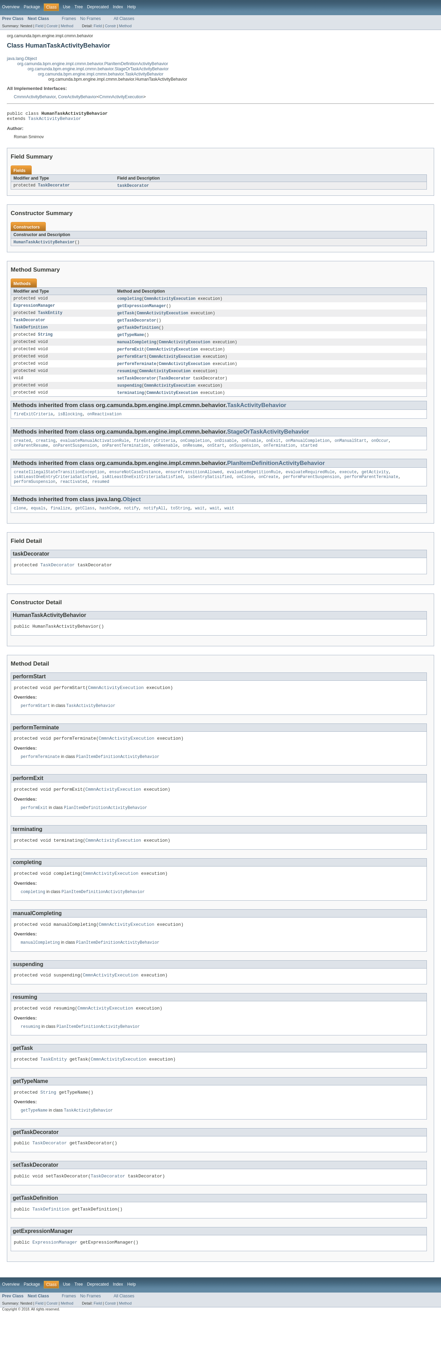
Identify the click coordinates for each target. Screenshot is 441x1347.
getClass (85, 520)
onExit (273, 449)
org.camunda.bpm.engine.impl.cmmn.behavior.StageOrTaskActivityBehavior (98, 69)
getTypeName (130, 339)
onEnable (251, 449)
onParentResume (31, 455)
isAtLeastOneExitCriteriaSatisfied (142, 487)
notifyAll (155, 520)
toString (180, 520)
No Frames (90, 18)
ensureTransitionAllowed (194, 482)
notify (131, 520)
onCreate (268, 487)
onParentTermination (125, 455)
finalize (60, 520)
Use (66, 6)
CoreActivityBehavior (77, 96)
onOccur (380, 449)
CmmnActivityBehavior (35, 96)
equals (38, 520)
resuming (127, 377)
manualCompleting (136, 347)
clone (20, 520)
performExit (130, 354)
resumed (100, 493)
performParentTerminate (371, 487)
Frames (69, 18)
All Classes (124, 18)
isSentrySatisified (210, 487)
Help (131, 6)
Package (32, 6)
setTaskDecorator (136, 385)
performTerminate (136, 370)
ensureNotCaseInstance (135, 482)
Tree (78, 6)
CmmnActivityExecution (121, 96)
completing (129, 301)
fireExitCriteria (33, 422)
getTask (125, 317)
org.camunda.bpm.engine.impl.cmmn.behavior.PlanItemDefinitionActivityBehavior (92, 63)
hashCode (109, 520)
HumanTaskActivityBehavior (44, 244)
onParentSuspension (75, 455)
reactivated (73, 493)
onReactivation (104, 422)
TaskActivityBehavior (54, 120)
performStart (131, 362)
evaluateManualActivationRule (94, 449)
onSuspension (243, 455)
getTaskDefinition (138, 332)
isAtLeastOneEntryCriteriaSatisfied (55, 487)
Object (132, 511)
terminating (130, 400)
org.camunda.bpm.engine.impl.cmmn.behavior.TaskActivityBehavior (100, 74)
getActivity (374, 482)
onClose (245, 487)
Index (118, 6)
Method (67, 26)
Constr (52, 26)
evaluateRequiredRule (310, 482)
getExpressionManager (141, 309)
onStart (215, 455)
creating (45, 449)
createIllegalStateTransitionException (59, 482)
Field (39, 26)
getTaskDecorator (136, 324)
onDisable (226, 449)
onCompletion (194, 449)
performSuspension (34, 493)
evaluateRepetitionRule (253, 482)
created (22, 449)
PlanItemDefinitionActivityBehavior (276, 472)
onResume (192, 455)
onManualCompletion (308, 449)
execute (348, 482)
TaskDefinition (30, 332)
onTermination (279, 455)
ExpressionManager (34, 309)
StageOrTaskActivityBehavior (268, 440)
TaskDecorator (54, 188)
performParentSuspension (311, 487)
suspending (129, 392)
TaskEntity (50, 317)
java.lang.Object (22, 58)
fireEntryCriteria (154, 449)
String (45, 339)
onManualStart (350, 449)
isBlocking (70, 422)
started (309, 455)
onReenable (165, 455)
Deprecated (98, 6)
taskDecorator (133, 188)
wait (200, 520)
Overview (11, 6)
